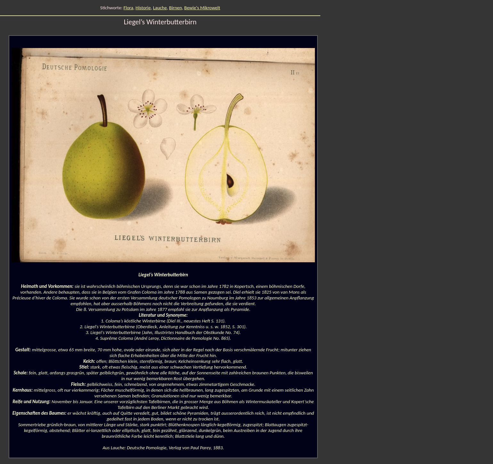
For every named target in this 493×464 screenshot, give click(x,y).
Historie (143, 8)
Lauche (160, 8)
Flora (128, 8)
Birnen (175, 8)
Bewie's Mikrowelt (202, 8)
